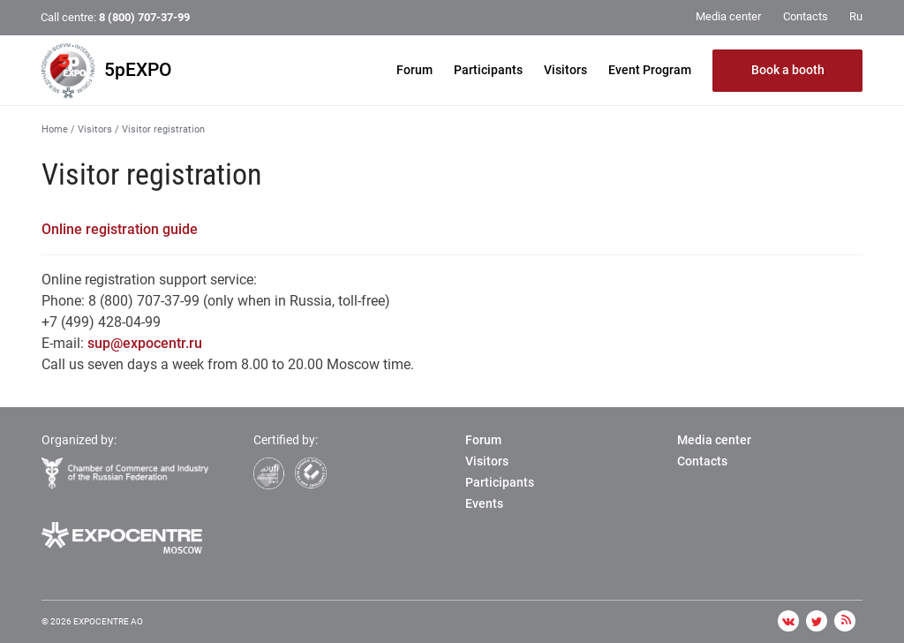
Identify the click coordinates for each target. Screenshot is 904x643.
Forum (414, 70)
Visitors (565, 70)
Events (484, 503)
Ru (856, 16)
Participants (488, 70)
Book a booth (788, 70)
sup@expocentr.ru (144, 343)
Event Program (649, 70)
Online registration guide (119, 229)
